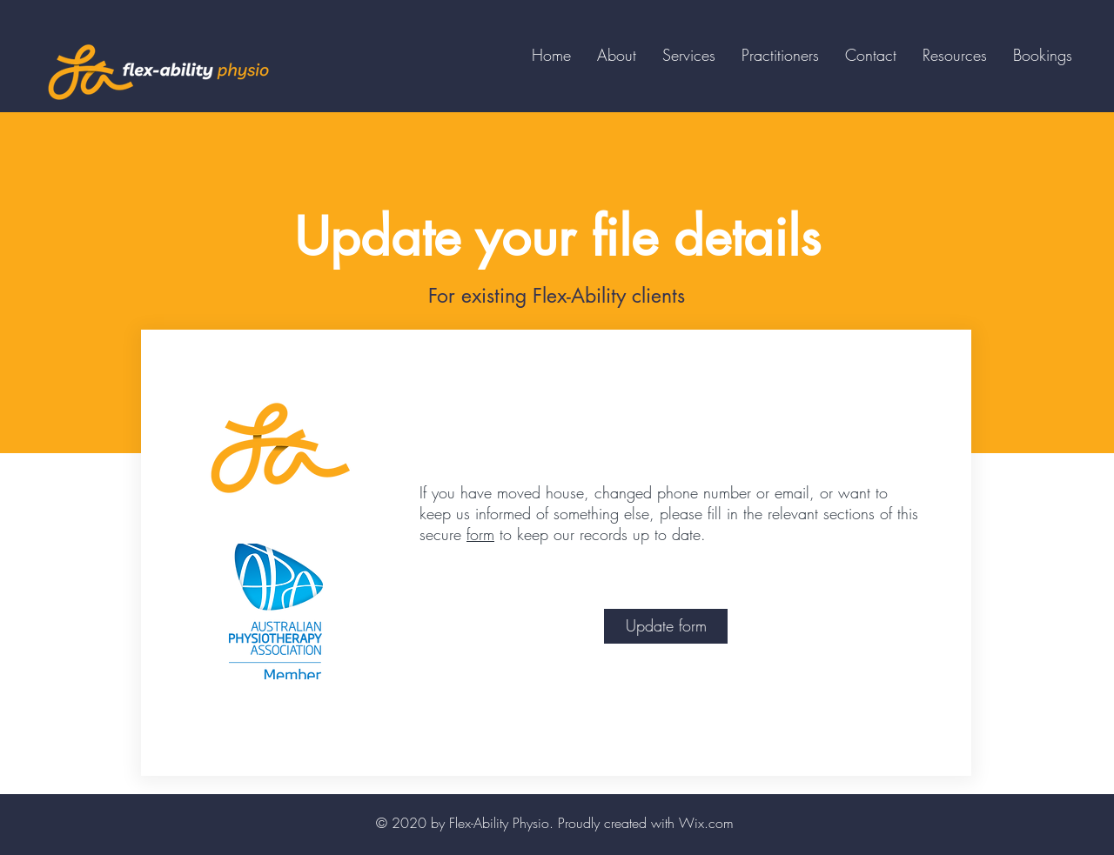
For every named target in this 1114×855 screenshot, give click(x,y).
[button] (780, 54)
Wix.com (706, 822)
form (480, 534)
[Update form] (666, 626)
